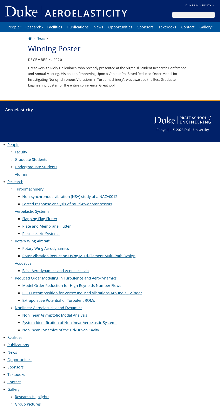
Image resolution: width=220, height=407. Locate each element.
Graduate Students (31, 159)
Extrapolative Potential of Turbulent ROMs (58, 300)
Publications (78, 27)
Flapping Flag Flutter (39, 218)
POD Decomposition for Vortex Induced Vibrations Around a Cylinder (82, 292)
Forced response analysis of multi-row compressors (67, 203)
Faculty (21, 152)
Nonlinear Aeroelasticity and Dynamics (48, 307)
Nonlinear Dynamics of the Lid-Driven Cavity (60, 329)
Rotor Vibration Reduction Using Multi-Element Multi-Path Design (78, 255)
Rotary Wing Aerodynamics (45, 248)
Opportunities (120, 27)
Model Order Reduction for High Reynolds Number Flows (71, 285)
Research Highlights (32, 396)
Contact (187, 27)
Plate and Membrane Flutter (46, 226)
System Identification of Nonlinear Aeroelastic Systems (69, 322)
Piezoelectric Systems (41, 233)
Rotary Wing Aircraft (32, 241)
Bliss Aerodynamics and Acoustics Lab (55, 270)
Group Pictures (28, 404)
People (14, 27)
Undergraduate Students (36, 166)
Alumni (21, 174)
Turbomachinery (29, 189)
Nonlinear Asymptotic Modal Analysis (54, 315)
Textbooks (167, 27)
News (98, 27)
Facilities (54, 27)
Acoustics (23, 263)
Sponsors (145, 27)
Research (33, 27)
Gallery (205, 27)
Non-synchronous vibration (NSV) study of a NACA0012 (69, 196)
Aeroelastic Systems (32, 211)
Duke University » (199, 5)
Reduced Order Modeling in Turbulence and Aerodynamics (66, 278)
